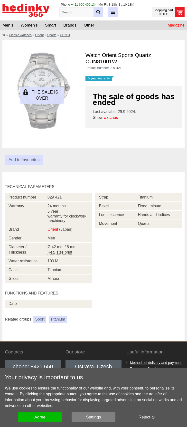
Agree (39, 417)
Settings (93, 417)
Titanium (57, 319)
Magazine (176, 25)
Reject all (147, 417)
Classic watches (20, 35)
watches (111, 117)
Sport (39, 319)
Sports (51, 35)
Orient (39, 35)
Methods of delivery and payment (156, 363)
